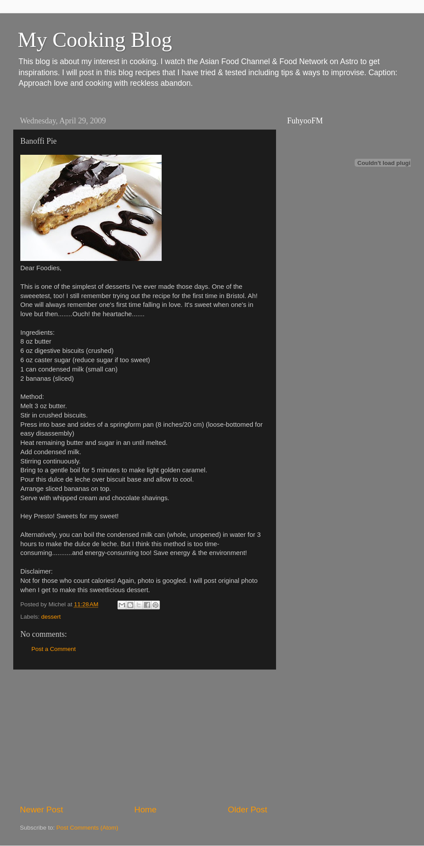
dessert (51, 616)
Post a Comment (53, 649)
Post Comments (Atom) (87, 827)
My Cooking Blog (95, 39)
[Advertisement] (143, 736)
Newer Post (41, 809)
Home (145, 809)
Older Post (247, 809)
